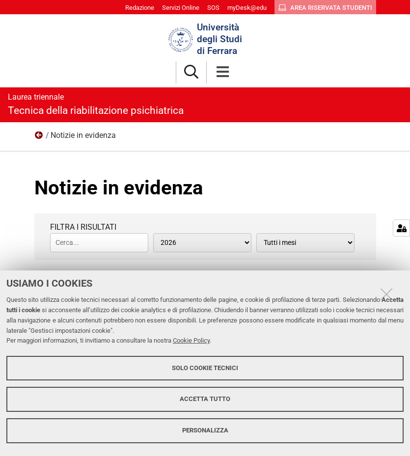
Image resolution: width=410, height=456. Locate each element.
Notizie (39, 137)
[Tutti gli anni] (202, 242)
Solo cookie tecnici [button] (205, 368)
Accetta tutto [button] (205, 398)
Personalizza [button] (205, 430)
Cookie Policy (191, 340)
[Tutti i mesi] (305, 242)
